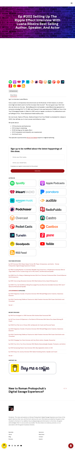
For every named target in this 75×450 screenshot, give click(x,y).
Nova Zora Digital (32, 137)
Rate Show (41, 434)
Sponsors (41, 432)
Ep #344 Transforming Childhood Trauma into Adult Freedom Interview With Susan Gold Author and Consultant (36, 300)
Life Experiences (14, 290)
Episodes (11, 432)
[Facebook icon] (9, 445)
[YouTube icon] (21, 445)
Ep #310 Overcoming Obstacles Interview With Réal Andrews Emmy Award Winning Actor (33, 281)
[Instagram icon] (12, 445)
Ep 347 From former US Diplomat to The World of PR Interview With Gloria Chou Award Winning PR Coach (36, 320)
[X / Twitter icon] (18, 445)
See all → (11, 305)
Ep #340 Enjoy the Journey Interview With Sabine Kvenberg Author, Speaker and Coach (33, 352)
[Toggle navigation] (71, 3)
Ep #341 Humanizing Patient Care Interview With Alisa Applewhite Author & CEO (31, 348)
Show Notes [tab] (13, 95)
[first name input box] (37, 157)
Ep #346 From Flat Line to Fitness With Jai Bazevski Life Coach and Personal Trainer (32, 325)
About (10, 434)
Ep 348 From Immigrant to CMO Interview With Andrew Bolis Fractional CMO (30, 315)
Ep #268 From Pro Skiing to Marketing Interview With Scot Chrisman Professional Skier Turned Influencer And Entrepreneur (37, 276)
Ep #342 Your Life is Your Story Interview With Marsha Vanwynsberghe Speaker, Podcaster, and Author (37, 344)
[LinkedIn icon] (15, 445)
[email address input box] (37, 162)
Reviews (11, 439)
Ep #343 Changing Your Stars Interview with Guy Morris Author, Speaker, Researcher (32, 340)
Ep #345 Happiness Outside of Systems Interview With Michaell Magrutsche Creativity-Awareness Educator (36, 294)
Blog (10, 436)
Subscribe (37, 171)
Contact (41, 436)
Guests (41, 439)
